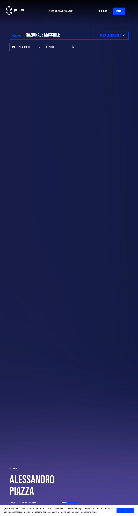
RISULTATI (104, 11)
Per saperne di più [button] (88, 512)
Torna (13, 468)
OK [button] (125, 510)
